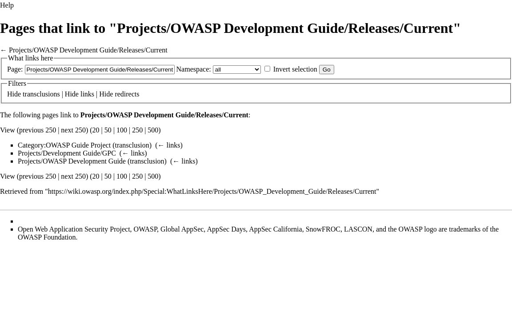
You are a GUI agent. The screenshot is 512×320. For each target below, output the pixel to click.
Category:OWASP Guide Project (64, 145)
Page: (15, 69)
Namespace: (193, 69)
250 (137, 130)
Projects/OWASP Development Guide (72, 161)
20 (96, 130)
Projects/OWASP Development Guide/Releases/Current (88, 50)
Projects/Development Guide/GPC (67, 153)
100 (121, 130)
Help (7, 5)
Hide (14, 94)
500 (153, 130)
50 (108, 130)
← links (168, 145)
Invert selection (295, 69)
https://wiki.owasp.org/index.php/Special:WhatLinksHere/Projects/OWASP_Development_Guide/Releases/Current (212, 191)
